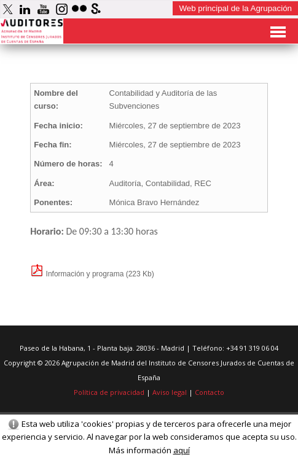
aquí (181, 450)
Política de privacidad (109, 392)
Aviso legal (169, 392)
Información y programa (77, 274)
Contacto (209, 392)
